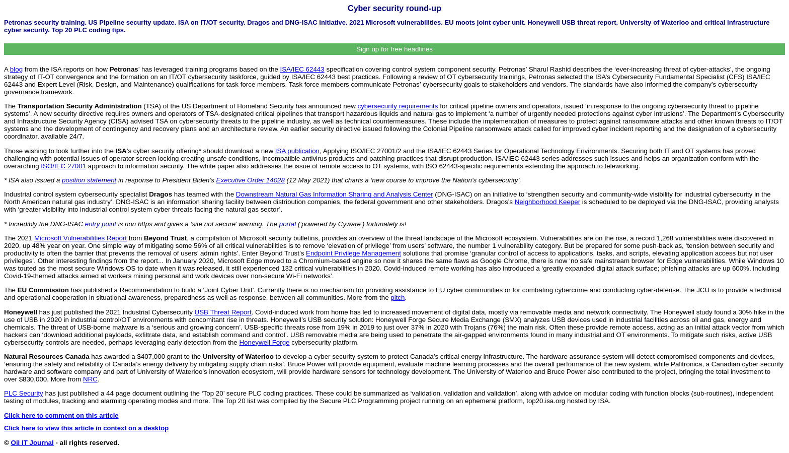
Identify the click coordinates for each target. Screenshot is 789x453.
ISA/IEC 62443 (302, 69)
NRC (90, 379)
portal (287, 224)
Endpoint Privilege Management (353, 253)
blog (16, 69)
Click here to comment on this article (61, 415)
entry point (100, 224)
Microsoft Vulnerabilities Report (80, 238)
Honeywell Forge (264, 342)
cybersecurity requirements (397, 106)
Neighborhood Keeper (547, 202)
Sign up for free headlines (394, 49)
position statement (89, 180)
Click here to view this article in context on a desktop (86, 428)
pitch (397, 297)
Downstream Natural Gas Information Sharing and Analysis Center (334, 194)
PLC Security (23, 393)
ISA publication (297, 151)
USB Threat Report (223, 312)
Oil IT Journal (32, 442)
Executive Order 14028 (250, 180)
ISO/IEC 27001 (63, 166)
